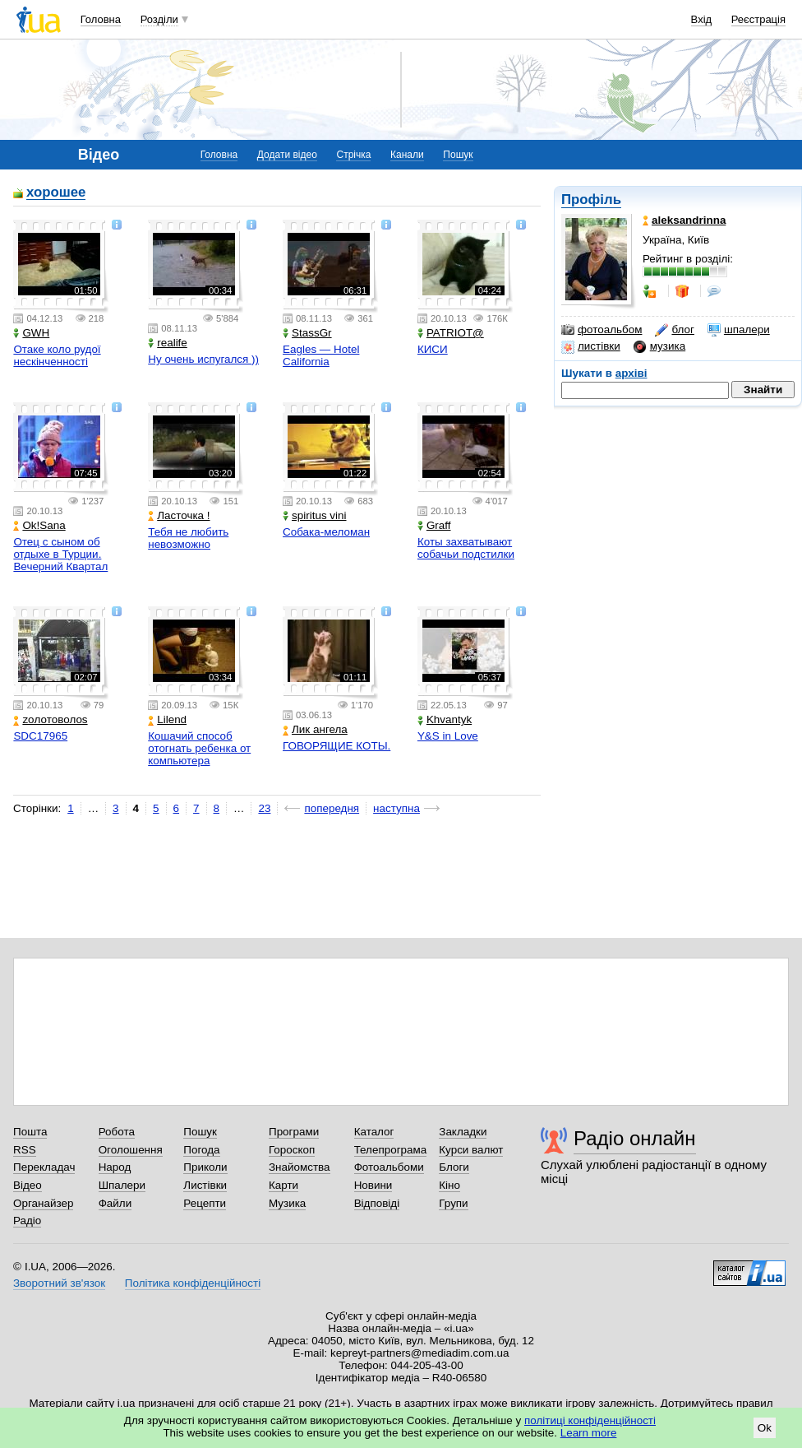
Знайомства (299, 1167)
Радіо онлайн (635, 1138)
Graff (434, 525)
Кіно (449, 1185)
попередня (331, 808)
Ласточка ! (179, 515)
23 (264, 808)
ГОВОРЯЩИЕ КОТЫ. (336, 746)
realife (167, 342)
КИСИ (432, 349)
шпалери (739, 329)
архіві (631, 373)
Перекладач (44, 1167)
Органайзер (43, 1203)
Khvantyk (444, 719)
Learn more (588, 1433)
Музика (287, 1203)
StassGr (307, 333)
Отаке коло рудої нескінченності (56, 355)
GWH (31, 333)
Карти (283, 1185)
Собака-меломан (326, 532)
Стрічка (353, 154)
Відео (27, 1185)
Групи (453, 1203)
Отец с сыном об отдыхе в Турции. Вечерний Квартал (60, 554)
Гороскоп (292, 1150)
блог (674, 329)
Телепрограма (390, 1150)
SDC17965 (40, 736)
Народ (115, 1167)
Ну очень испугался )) (203, 359)
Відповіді (377, 1203)
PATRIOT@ (450, 333)
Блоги (454, 1167)
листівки (590, 346)
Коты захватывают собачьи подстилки (465, 548)
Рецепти (204, 1203)
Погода (201, 1150)
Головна (101, 19)
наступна (396, 808)
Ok (765, 1428)
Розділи (159, 19)
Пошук (457, 154)
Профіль (591, 199)
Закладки (462, 1131)
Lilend (167, 719)
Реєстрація (758, 19)
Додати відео (287, 154)
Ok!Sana (39, 525)
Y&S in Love (447, 736)
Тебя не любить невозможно (188, 538)
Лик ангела (315, 729)
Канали (407, 154)
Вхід (701, 19)
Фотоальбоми (389, 1167)
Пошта (30, 1131)
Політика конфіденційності (192, 1283)
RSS (24, 1150)
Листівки (205, 1185)
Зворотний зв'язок (59, 1283)
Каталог (374, 1131)
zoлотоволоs (50, 719)
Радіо (27, 1220)
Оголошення (131, 1150)
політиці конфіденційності (590, 1420)
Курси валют (471, 1150)
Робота (117, 1131)
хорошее (55, 193)
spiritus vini (314, 515)
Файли (115, 1203)
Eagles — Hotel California (321, 355)
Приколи (205, 1167)
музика (659, 346)
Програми (294, 1131)
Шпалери (122, 1185)
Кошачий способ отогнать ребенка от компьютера (199, 748)
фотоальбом (601, 329)
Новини (373, 1185)
